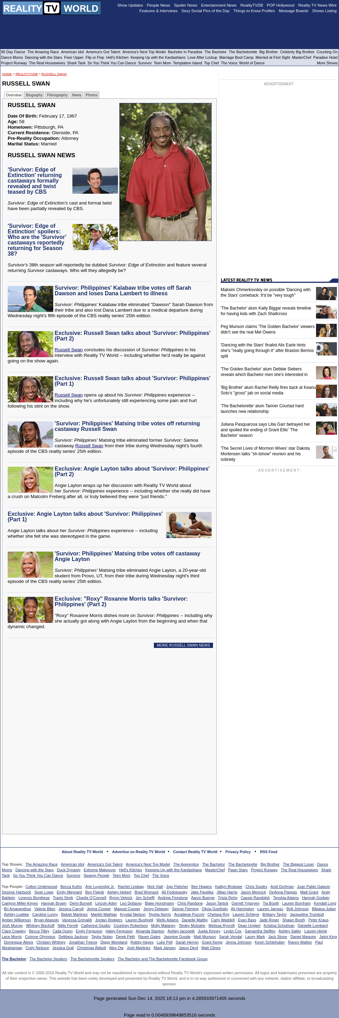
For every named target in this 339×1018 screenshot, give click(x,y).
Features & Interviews (159, 11)
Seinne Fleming (185, 909)
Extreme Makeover (100, 870)
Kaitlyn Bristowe (228, 886)
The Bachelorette (243, 864)
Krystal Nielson (132, 914)
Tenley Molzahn (192, 925)
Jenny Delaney (156, 909)
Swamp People (96, 875)
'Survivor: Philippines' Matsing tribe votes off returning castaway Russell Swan (127, 426)
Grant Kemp (212, 942)
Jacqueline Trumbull (307, 914)
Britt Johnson (297, 909)
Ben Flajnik (94, 892)
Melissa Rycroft (221, 925)
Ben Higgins (201, 886)
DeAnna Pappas (283, 892)
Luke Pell (164, 942)
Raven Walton (300, 942)
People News (158, 5)
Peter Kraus (318, 920)
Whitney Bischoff (40, 925)
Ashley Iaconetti (181, 931)
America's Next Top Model (148, 864)
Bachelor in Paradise (185, 52)
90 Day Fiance (13, 52)
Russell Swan (53, 74)
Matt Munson (205, 937)
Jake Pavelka (202, 892)
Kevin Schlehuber (270, 942)
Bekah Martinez (74, 914)
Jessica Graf (63, 948)
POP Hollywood (280, 5)
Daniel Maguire (303, 937)
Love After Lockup (202, 57)
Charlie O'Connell (91, 898)
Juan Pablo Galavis (313, 886)
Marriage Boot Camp (236, 57)
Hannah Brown (53, 903)
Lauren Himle (315, 931)
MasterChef (215, 870)
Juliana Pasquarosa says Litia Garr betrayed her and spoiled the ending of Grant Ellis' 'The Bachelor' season (265, 430)
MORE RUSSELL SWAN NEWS (183, 645)
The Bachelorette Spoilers (92, 959)
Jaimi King (328, 937)
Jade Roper (269, 920)
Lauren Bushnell (139, 920)
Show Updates (130, 5)
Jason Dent (188, 948)
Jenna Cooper (99, 909)
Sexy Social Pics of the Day (205, 11)
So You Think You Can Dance (38, 875)
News (76, 95)
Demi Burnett (81, 903)
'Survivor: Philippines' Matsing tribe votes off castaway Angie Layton (127, 556)
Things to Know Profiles (254, 11)
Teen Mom (121, 875)
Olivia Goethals (215, 909)
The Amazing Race (41, 864)
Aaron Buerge (203, 898)
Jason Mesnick (253, 892)
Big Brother (269, 864)
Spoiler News (185, 5)
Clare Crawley (14, 931)
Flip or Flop (95, 57)
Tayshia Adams (286, 898)
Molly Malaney (163, 925)
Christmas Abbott (91, 948)
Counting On (327, 52)
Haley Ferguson (119, 931)
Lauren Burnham (296, 903)
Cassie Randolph (255, 898)
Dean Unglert (249, 925)
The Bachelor (213, 864)
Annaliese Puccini (189, 914)
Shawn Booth (293, 920)
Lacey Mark (255, 937)
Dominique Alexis (18, 942)
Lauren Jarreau (270, 909)
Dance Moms (12, 57)
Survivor (73, 875)
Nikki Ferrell (68, 925)
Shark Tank (76, 63)
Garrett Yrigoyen (245, 903)
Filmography (57, 95)
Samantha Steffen (260, 931)
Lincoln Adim (106, 903)
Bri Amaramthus (17, 909)
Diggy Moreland (114, 942)
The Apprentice (186, 864)
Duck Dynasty (68, 870)
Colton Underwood (41, 886)
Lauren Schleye (245, 914)
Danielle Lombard (313, 925)
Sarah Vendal (230, 937)
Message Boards (293, 11)
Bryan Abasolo (46, 920)
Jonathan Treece (83, 942)
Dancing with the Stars (34, 870)
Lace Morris (12, 937)
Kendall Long (325, 903)
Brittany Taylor (274, 914)
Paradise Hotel (325, 57)
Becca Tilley (39, 931)
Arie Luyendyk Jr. (100, 886)
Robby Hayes (142, 942)
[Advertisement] (111, 716)
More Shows (327, 63)
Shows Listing (324, 11)
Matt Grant (309, 892)
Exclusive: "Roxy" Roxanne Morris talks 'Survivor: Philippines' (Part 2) (121, 601)
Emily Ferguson (89, 931)
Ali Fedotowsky (175, 892)
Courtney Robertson (130, 925)
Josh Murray (12, 925)
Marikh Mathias (104, 914)
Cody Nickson (37, 948)
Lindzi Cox (233, 931)
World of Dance (252, 63)
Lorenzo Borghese (34, 898)
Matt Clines (211, 948)
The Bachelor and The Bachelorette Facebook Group (162, 959)
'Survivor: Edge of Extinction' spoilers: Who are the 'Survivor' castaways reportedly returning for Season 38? (37, 240)
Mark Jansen (165, 948)
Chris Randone (190, 903)
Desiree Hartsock (16, 892)
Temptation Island (187, 63)
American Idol (72, 864)
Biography (34, 95)
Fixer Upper (74, 57)
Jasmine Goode (177, 937)
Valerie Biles (44, 909)
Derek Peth (125, 937)
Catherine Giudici (95, 925)
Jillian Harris (226, 892)
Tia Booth (271, 903)
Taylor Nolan (101, 937)
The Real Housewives (299, 870)
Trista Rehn (227, 898)
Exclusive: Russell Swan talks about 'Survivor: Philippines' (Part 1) (133, 381)
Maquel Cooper (127, 909)
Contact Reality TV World (195, 852)
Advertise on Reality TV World (138, 852)
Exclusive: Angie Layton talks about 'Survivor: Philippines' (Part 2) (132, 471)
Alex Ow (116, 948)
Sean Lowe (44, 892)
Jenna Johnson (239, 942)
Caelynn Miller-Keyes (20, 903)
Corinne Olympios (40, 937)
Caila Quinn (62, 931)
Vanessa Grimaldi (77, 920)
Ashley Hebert (119, 892)
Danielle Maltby (195, 920)
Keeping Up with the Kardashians (173, 870)
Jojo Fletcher (177, 886)
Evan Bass (247, 920)
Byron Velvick (120, 898)
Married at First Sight (272, 57)
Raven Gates (149, 937)
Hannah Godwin (316, 898)
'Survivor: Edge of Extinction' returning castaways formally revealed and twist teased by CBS (35, 181)
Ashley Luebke (16, 914)
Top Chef (141, 875)
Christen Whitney (51, 942)
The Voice (160, 875)
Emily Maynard (69, 892)
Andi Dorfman (282, 886)
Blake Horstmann (159, 903)
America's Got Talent (105, 864)
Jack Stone (277, 937)
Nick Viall (155, 886)
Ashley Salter (289, 931)
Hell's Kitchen (130, 870)
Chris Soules (256, 886)
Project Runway (264, 870)
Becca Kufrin (71, 886)
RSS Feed (268, 852)
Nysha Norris (160, 914)
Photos (91, 95)
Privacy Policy (238, 852)
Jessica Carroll (71, 909)
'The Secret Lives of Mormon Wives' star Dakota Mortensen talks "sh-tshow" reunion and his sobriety (265, 454)
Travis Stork (63, 898)
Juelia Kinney (209, 931)
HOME (7, 74)
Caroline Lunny (45, 914)
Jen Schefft (145, 898)
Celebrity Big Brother (297, 52)
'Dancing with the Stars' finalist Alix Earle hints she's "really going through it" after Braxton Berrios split (267, 351)
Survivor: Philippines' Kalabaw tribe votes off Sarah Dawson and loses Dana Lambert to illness (123, 290)
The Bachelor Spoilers (48, 959)
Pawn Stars (237, 870)
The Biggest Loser (298, 864)
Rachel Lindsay (131, 886)
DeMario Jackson (73, 937)
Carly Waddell (223, 920)
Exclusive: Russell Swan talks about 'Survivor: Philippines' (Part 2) (133, 336)
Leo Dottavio (131, 903)
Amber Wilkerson (16, 920)
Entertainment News (219, 5)
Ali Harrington (242, 909)
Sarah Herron (187, 942)
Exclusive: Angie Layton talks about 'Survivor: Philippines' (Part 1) (85, 516)
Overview (13, 95)
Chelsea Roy (218, 914)
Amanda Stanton (150, 931)
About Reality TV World (82, 852)
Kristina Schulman (278, 925)
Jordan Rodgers (108, 920)
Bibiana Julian (324, 909)
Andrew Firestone (173, 898)
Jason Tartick (217, 903)
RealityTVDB (27, 74)
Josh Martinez (138, 948)
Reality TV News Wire (317, 5)
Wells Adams (167, 920)
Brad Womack (147, 892)
